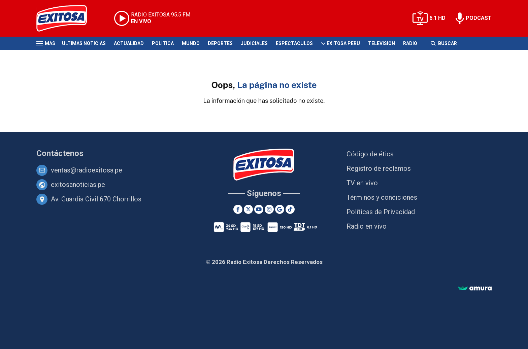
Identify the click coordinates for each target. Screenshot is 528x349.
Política (163, 43)
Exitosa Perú (343, 43)
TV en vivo (362, 183)
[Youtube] (258, 209)
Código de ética (370, 154)
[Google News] (279, 209)
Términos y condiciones (381, 197)
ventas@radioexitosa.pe (86, 170)
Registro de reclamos (378, 168)
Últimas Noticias (84, 43)
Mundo (191, 43)
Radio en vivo (366, 226)
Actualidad (129, 43)
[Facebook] (237, 209)
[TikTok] (290, 209)
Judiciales (254, 43)
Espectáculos (294, 43)
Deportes (220, 43)
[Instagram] (269, 209)
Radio (410, 43)
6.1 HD (437, 18)
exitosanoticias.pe (78, 185)
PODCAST (479, 18)
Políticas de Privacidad (380, 212)
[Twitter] (248, 209)
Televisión (381, 43)
